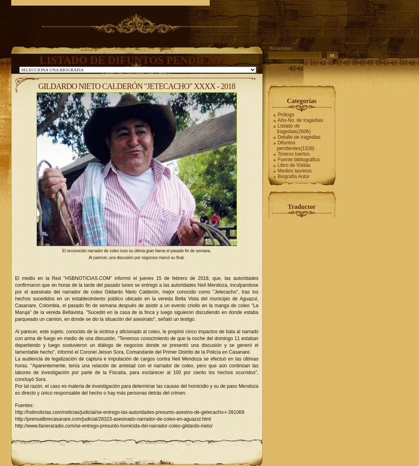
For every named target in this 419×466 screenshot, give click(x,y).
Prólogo (286, 115)
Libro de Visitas (294, 165)
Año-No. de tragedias (300, 120)
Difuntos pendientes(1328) (295, 145)
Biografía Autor (294, 176)
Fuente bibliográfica (299, 159)
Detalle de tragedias (299, 137)
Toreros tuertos (294, 154)
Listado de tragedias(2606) (294, 128)
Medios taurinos (295, 171)
